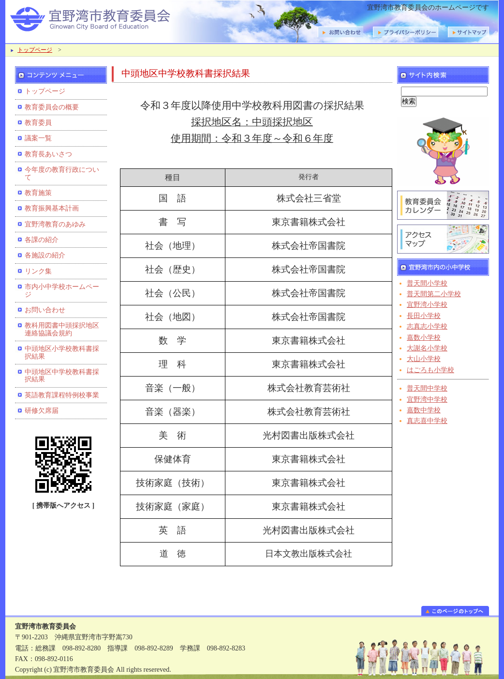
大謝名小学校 (427, 348)
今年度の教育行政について (62, 173)
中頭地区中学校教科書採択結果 (62, 375)
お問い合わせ (45, 310)
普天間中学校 (427, 388)
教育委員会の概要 (52, 107)
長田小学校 (424, 315)
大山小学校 (424, 358)
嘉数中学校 (424, 410)
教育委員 (38, 122)
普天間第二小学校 (434, 294)
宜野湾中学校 (427, 399)
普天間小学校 (427, 283)
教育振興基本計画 (52, 208)
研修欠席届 (42, 410)
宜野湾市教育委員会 (131, 18)
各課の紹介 (42, 239)
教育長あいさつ (48, 154)
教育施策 (38, 192)
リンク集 (38, 271)
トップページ (34, 49)
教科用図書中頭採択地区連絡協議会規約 (62, 329)
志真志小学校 (427, 326)
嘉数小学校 (424, 337)
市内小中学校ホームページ (62, 290)
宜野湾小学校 (427, 304)
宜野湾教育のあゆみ (55, 224)
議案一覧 (38, 138)
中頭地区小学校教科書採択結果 (62, 352)
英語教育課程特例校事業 (62, 395)
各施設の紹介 (45, 255)
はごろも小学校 (430, 370)
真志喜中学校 (427, 420)
